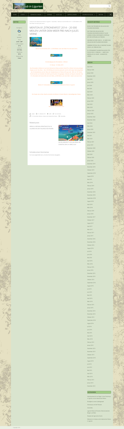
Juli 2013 (89, 364)
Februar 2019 (90, 185)
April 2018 (89, 204)
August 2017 (90, 223)
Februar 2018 (90, 210)
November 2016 (91, 242)
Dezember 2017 (91, 217)
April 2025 (89, 79)
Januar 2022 (90, 129)
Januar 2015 (90, 307)
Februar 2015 (90, 304)
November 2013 (91, 351)
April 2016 (89, 261)
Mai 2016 (89, 257)
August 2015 (90, 286)
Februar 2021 (90, 142)
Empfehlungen (73, 14)
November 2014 (91, 314)
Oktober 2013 (90, 354)
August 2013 (90, 361)
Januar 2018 (90, 214)
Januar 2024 (90, 101)
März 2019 (90, 182)
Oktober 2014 (90, 317)
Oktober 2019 (90, 170)
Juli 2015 (89, 289)
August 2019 (90, 176)
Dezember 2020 (91, 148)
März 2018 (90, 207)
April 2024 (89, 91)
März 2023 (90, 107)
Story (15, 14)
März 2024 (90, 95)
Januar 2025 (90, 82)
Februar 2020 (90, 157)
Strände (49, 14)
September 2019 (91, 173)
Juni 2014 (89, 329)
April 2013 (89, 373)
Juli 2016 (89, 251)
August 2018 (90, 201)
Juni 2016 (89, 254)
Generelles (63, 116)
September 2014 (91, 320)
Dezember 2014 (91, 311)
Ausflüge (60, 14)
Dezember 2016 (91, 239)
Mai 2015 (89, 295)
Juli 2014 (89, 326)
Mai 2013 (89, 370)
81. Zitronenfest (35, 116)
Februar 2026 (90, 70)
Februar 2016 (90, 267)
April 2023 (89, 104)
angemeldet (38, 155)
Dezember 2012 (91, 386)
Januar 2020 (90, 160)
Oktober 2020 (90, 151)
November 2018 (91, 195)
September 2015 (91, 282)
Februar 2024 (90, 98)
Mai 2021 (89, 135)
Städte (23, 14)
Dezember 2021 (91, 132)
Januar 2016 (90, 270)
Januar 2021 (90, 145)
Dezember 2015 (91, 273)
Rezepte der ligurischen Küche (94, 416)
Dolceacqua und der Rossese (94, 404)
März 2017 (90, 229)
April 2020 (89, 154)
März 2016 (90, 264)
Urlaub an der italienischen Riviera (50, 116)
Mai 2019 (89, 179)
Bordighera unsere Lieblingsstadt (95, 401)
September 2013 (91, 358)
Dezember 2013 (91, 348)
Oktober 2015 (90, 279)
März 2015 (90, 301)
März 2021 (90, 138)
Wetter (101, 14)
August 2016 (90, 248)
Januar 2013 (90, 383)
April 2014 (89, 336)
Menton (40, 116)
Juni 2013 (89, 367)
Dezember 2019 (91, 163)
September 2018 (91, 198)
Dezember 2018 (91, 192)
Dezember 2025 (91, 76)
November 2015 (91, 276)
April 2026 (89, 66)
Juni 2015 (89, 292)
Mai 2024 (89, 88)
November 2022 (91, 120)
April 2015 (89, 298)
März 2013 (90, 376)
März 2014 (90, 339)
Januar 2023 (90, 113)
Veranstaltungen (36, 14)
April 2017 (89, 226)
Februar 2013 (90, 379)
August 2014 (90, 323)
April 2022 (89, 123)
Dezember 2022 (91, 117)
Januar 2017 (90, 235)
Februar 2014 (90, 342)
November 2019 (91, 167)
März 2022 (90, 126)
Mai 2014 (89, 332)
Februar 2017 (90, 232)
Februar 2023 (90, 110)
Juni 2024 (89, 85)
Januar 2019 (90, 188)
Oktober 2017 (90, 220)
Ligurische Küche (88, 14)
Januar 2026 (90, 73)
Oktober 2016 (90, 245)
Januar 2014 (90, 345)
